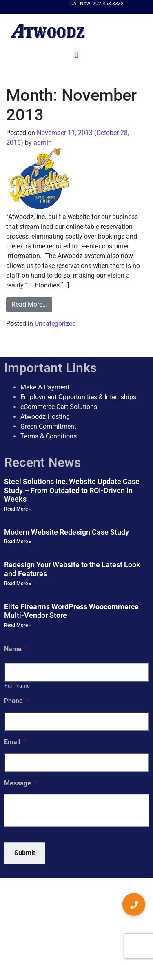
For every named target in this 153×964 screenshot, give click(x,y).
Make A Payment (44, 387)
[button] (76, 55)
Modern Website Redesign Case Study (66, 532)
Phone (16, 701)
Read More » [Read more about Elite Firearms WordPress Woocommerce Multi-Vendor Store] (17, 625)
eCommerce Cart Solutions (58, 407)
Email (15, 742)
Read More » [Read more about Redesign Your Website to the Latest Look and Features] (17, 583)
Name (16, 649)
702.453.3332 (108, 4)
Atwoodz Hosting (45, 416)
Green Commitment (48, 426)
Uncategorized (55, 323)
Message (20, 783)
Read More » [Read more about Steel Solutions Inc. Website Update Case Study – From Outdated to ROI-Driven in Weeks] (17, 509)
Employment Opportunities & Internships (78, 397)
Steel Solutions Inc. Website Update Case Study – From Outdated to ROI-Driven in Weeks (72, 490)
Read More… (29, 304)
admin (42, 142)
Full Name (17, 686)
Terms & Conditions (48, 436)
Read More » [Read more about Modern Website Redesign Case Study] (17, 542)
